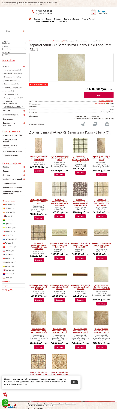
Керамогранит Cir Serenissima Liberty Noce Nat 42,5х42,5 (101, 330)
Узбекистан (9, 262)
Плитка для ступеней (11, 98)
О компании (38, 19)
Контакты (63, 21)
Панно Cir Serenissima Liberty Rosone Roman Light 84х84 (38, 374)
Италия (7, 231)
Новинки (57, 19)
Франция (8, 270)
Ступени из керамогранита (8, 102)
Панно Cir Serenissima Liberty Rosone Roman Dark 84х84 (59, 374)
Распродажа (7, 290)
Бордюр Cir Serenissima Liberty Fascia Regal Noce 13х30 (80, 245)
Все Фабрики (8, 60)
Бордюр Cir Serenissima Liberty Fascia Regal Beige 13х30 (59, 245)
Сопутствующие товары (12, 107)
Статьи (48, 19)
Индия (7, 220)
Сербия (8, 254)
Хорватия (8, 274)
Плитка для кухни (10, 80)
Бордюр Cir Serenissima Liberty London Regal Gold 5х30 (59, 287)
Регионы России (88, 19)
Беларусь (8, 204)
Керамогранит (9, 84)
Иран (7, 224)
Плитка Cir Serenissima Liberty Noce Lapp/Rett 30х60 (101, 158)
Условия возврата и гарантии (45, 21)
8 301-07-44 (44, 14)
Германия (8, 212)
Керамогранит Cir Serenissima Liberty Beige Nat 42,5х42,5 (80, 330)
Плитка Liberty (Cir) (59, 41)
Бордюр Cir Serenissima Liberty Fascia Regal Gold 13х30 (101, 245)
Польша (8, 243)
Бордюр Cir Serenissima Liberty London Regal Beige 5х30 (38, 287)
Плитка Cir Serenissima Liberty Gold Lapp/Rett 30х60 (39, 201)
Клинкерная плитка (11, 77)
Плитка (38, 41)
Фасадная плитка (10, 94)
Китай (7, 235)
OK (74, 382)
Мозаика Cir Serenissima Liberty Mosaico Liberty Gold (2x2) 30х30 (101, 202)
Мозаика (7, 91)
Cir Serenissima (100, 103)
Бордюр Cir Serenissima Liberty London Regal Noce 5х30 (80, 287)
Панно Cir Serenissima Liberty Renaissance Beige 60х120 (38, 158)
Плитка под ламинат (11, 87)
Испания (8, 227)
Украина (8, 266)
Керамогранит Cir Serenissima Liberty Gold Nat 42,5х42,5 (59, 330)
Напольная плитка (10, 73)
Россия (7, 251)
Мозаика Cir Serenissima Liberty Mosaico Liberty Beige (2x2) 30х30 (59, 202)
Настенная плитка (16, 34)
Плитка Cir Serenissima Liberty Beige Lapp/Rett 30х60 (60, 158)
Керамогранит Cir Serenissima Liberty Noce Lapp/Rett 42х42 (39, 330)
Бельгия (8, 208)
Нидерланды (9, 239)
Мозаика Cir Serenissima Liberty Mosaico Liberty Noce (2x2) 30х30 (39, 246)
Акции (5, 286)
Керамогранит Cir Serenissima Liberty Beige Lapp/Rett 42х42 (101, 287)
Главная (31, 41)
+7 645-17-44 (43, 11)
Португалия (9, 247)
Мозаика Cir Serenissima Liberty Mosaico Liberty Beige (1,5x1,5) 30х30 (80, 158)
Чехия (7, 278)
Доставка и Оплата (71, 19)
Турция (7, 258)
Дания (7, 216)
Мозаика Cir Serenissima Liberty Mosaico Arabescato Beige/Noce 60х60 (80, 202)
